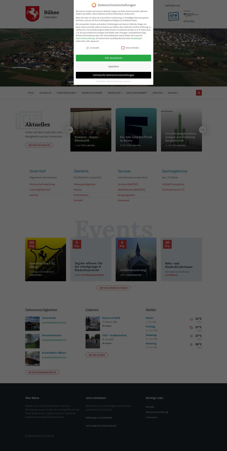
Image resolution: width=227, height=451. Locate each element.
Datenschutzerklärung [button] (114, 80)
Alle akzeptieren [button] (113, 57)
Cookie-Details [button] (101, 80)
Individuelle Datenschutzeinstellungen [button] (113, 74)
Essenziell (92, 47)
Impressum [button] (127, 80)
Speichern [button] (113, 65)
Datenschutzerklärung (85, 37)
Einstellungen (136, 37)
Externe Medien (130, 47)
